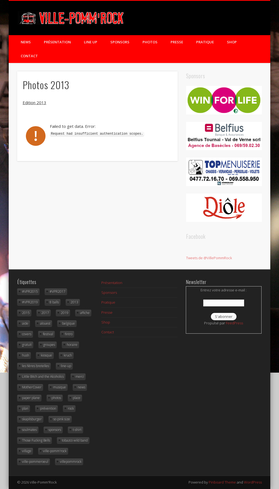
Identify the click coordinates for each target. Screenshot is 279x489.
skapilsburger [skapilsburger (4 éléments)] (32, 419)
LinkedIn (245, 18)
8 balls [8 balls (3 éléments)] (54, 302)
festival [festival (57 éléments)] (48, 334)
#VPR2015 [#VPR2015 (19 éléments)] (30, 291)
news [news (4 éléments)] (81, 387)
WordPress (253, 482)
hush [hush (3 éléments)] (25, 355)
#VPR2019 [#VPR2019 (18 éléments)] (30, 302)
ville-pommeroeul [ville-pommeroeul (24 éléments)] (35, 461)
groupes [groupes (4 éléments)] (49, 344)
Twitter (201, 18)
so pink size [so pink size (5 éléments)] (61, 419)
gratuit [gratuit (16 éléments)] (27, 344)
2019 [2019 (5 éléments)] (64, 312)
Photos (149, 42)
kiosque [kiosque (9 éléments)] (46, 355)
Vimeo (223, 18)
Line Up (90, 42)
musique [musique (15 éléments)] (59, 387)
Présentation (57, 42)
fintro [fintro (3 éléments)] (68, 334)
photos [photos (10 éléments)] (56, 398)
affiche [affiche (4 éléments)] (85, 312)
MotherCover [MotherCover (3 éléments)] (31, 387)
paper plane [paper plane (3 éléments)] (31, 398)
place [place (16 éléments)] (76, 398)
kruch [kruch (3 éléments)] (68, 355)
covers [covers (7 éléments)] (26, 334)
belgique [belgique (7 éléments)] (68, 323)
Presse (177, 42)
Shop (232, 42)
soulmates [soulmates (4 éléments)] (29, 429)
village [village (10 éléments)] (26, 451)
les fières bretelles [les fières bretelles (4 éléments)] (35, 366)
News (26, 42)
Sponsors (119, 42)
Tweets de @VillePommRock (209, 257)
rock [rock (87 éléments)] (71, 408)
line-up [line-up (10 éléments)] (66, 366)
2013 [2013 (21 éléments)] (74, 302)
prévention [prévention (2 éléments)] (48, 408)
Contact (29, 55)
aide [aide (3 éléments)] (25, 323)
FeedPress (234, 323)
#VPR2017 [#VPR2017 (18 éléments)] (57, 291)
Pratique (205, 42)
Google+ (234, 18)
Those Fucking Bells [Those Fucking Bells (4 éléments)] (36, 440)
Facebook (190, 18)
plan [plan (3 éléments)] (25, 408)
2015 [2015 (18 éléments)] (26, 312)
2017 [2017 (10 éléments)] (45, 312)
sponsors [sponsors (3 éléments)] (54, 429)
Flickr (212, 18)
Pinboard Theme (222, 482)
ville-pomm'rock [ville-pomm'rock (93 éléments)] (54, 451)
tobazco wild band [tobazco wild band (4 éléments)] (75, 440)
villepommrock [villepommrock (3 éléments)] (70, 461)
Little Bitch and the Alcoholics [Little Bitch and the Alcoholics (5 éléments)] (43, 376)
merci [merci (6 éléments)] (79, 376)
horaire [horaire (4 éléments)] (72, 344)
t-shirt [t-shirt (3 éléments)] (77, 429)
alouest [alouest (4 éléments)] (45, 323)
